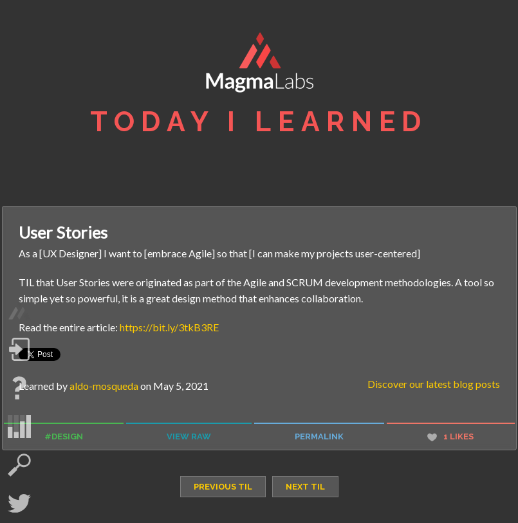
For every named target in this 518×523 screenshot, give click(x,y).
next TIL (305, 486)
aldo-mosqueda (103, 386)
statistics (19, 426)
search (19, 465)
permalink (319, 436)
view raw (189, 436)
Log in (19, 349)
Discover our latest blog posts (433, 384)
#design (63, 436)
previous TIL (223, 486)
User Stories (63, 232)
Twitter (19, 503)
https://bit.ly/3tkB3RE (169, 327)
